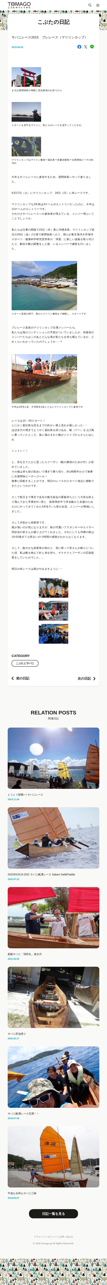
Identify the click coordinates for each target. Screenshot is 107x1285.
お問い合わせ (66, 1236)
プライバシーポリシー (45, 1236)
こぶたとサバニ (25, 663)
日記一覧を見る (53, 1214)
